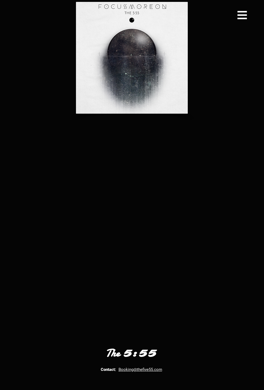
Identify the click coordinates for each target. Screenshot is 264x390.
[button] (242, 15)
